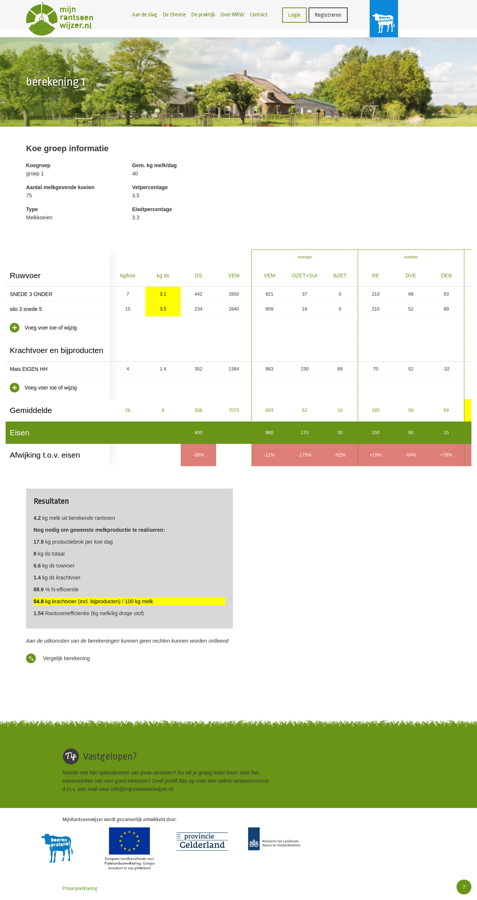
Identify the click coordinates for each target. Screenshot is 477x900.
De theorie (174, 15)
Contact (259, 15)
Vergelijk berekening (58, 658)
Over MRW (232, 15)
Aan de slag (144, 15)
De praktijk (203, 15)
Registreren (328, 15)
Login (294, 15)
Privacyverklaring (80, 888)
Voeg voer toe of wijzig (43, 328)
